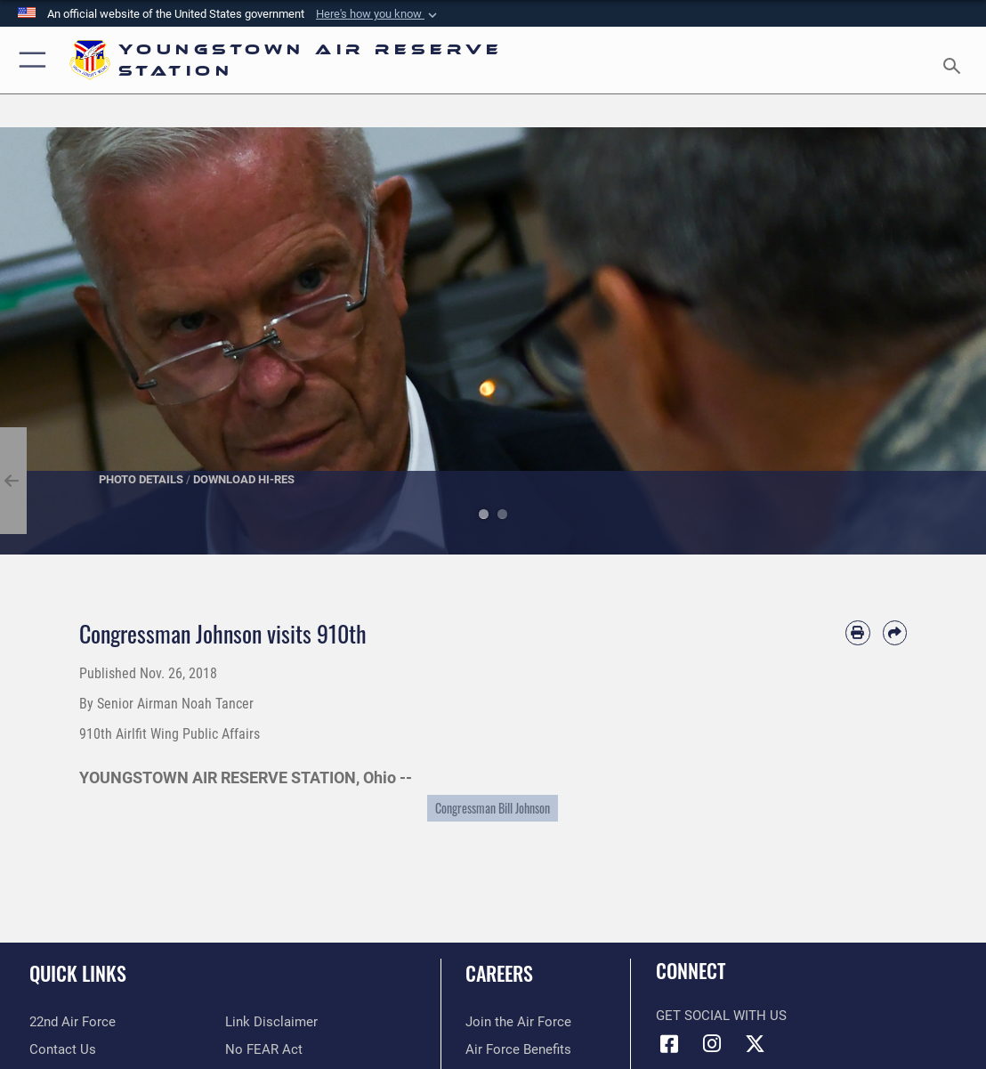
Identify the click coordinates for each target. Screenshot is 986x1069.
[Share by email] (895, 632)
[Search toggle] (955, 60)
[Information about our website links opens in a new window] (271, 1022)
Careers (499, 973)
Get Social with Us (721, 1016)
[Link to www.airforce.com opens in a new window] (518, 1022)
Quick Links (77, 973)
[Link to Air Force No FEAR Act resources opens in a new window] (264, 1049)
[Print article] (857, 632)
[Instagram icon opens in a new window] (712, 1044)
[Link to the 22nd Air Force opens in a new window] (72, 1022)
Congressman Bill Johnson (492, 808)
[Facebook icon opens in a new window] (669, 1044)
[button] (378, 14)
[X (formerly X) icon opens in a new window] (754, 1044)
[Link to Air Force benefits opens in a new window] (518, 1049)
